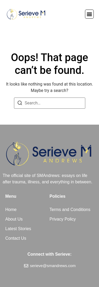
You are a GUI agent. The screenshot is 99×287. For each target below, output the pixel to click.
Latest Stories (18, 228)
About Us (14, 219)
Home (11, 209)
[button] (89, 14)
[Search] (20, 103)
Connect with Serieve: (49, 254)
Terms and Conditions (70, 209)
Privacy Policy (63, 219)
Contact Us (15, 238)
